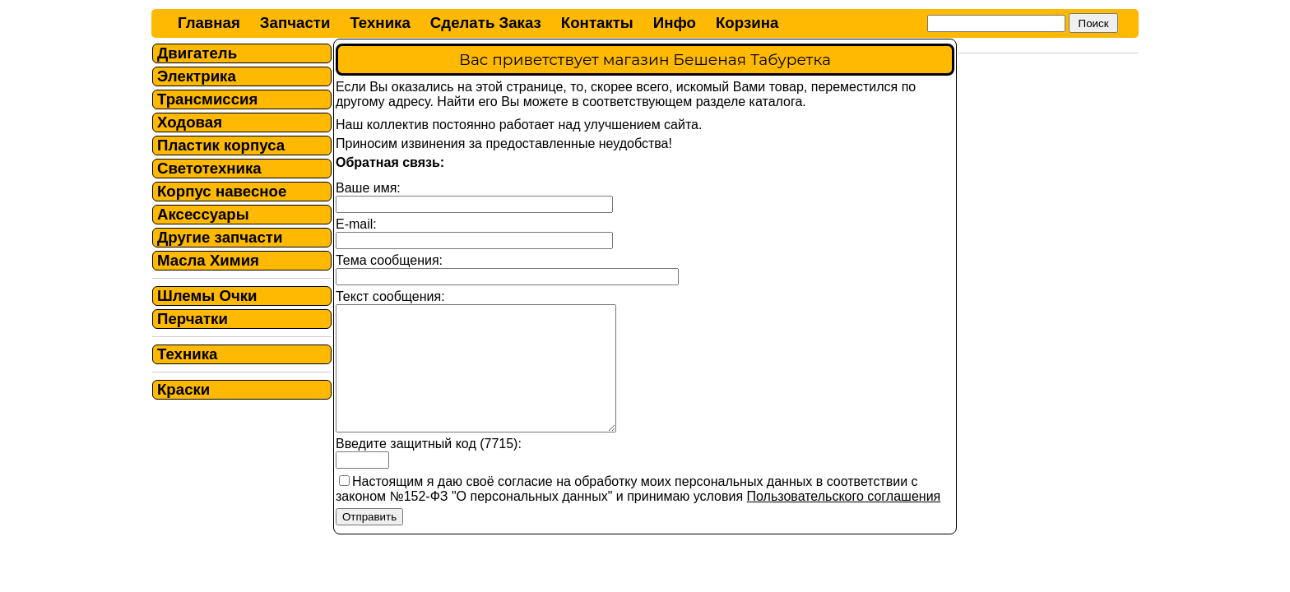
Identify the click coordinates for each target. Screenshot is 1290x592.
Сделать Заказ (485, 22)
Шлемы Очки (207, 295)
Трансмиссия (207, 99)
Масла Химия (208, 260)
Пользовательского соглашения (844, 521)
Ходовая (189, 122)
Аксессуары (203, 214)
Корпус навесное (221, 191)
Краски (183, 389)
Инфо (674, 22)
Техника (380, 22)
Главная (209, 22)
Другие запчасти (219, 237)
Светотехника (209, 168)
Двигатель (197, 53)
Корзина (747, 22)
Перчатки (192, 318)
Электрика (196, 76)
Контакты (597, 22)
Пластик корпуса (221, 145)
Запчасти (295, 22)
